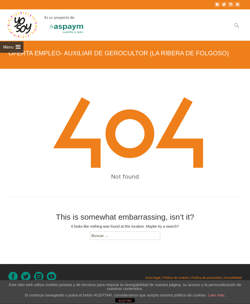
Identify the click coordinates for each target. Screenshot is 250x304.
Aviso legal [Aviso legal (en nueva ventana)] (152, 278)
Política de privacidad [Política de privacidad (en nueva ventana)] (206, 278)
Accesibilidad (232, 278)
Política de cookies (176, 278)
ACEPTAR (125, 300)
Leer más (216, 295)
